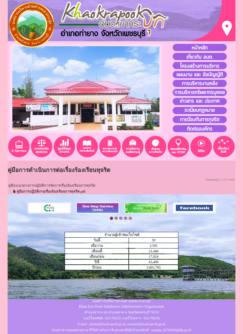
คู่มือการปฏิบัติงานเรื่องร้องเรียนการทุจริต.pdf (51, 191)
